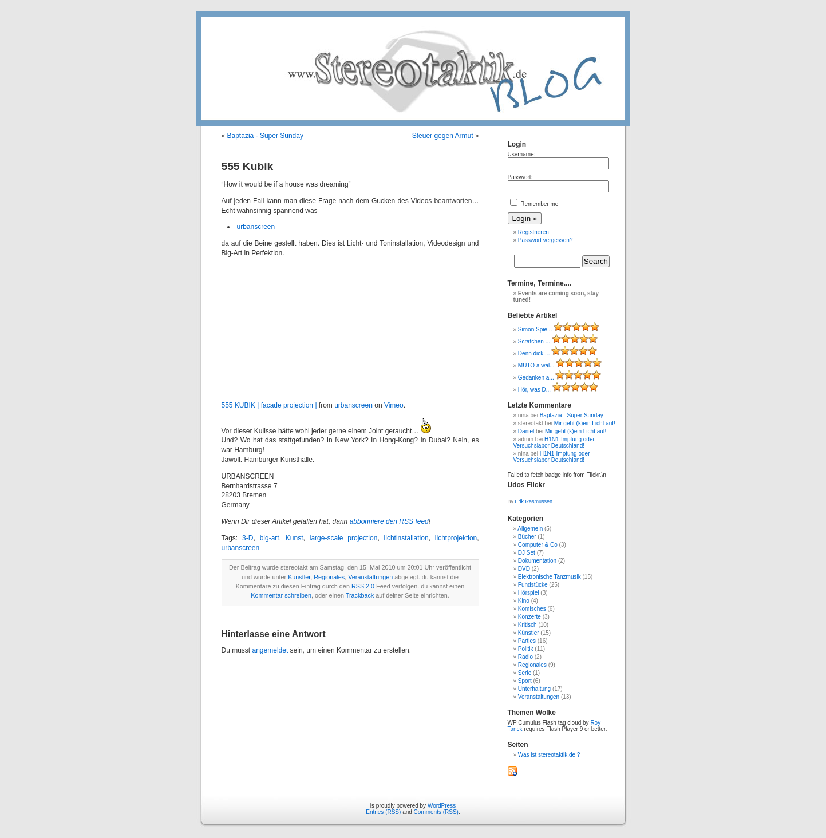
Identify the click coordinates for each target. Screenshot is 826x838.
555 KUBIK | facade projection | (269, 405)
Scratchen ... (534, 341)
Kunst (294, 538)
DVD (524, 569)
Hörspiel (528, 593)
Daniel (526, 431)
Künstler (299, 577)
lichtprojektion (456, 538)
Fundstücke (533, 585)
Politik (525, 649)
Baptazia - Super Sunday (265, 136)
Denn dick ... (534, 353)
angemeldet (270, 650)
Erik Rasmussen (534, 501)
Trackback (360, 595)
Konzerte (529, 617)
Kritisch (527, 625)
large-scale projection (344, 538)
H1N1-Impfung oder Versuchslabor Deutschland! (554, 442)
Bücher (527, 536)
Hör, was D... (534, 389)
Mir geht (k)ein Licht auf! (584, 423)
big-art (269, 538)
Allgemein (530, 528)
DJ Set (526, 553)
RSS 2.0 (362, 586)
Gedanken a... (536, 377)
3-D (247, 538)
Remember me (534, 204)
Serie (524, 673)
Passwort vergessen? (545, 240)
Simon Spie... (535, 329)
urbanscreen (256, 227)
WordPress (442, 806)
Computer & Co (538, 544)
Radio (525, 657)
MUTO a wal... (536, 365)
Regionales (329, 577)
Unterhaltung (534, 689)
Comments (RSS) (436, 812)
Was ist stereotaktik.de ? (549, 755)
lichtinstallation (406, 538)
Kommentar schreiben (281, 595)
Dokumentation (537, 561)
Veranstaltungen (370, 577)
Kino (523, 601)
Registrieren (533, 232)
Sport (525, 681)
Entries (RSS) (383, 812)
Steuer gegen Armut (442, 136)
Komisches (532, 609)
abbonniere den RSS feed (389, 521)
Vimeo (394, 405)
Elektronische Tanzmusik (549, 577)
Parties (527, 641)
